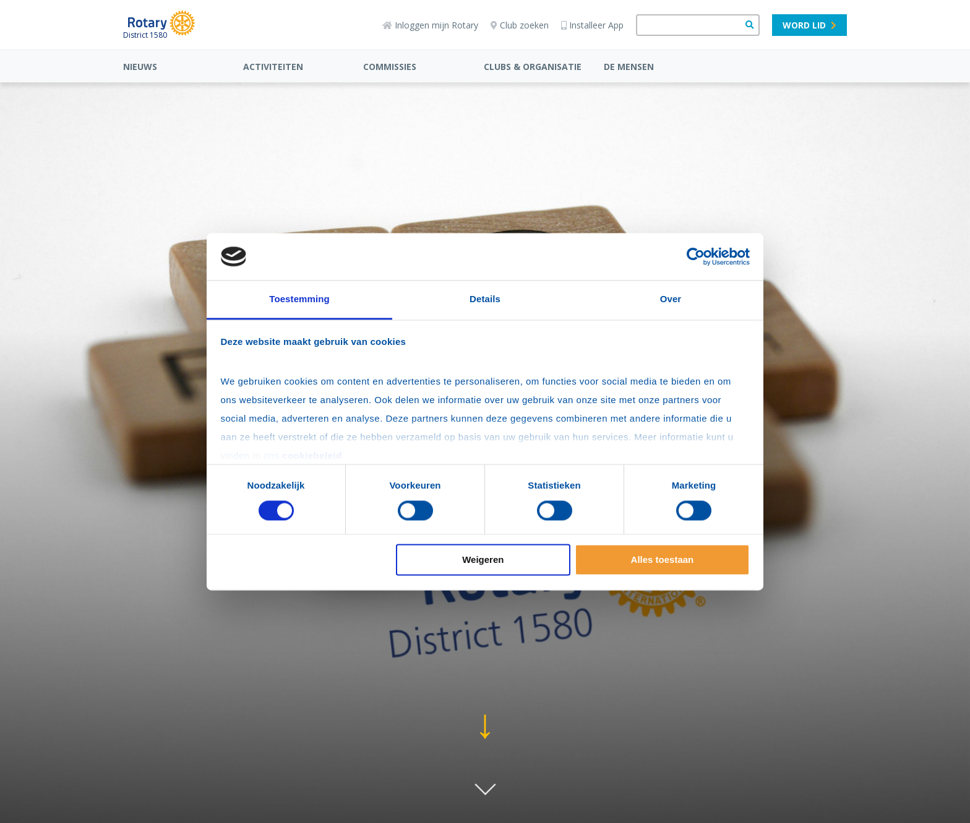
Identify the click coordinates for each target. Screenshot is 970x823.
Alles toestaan (662, 560)
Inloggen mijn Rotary (430, 25)
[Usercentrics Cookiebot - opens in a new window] (696, 256)
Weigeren (483, 560)
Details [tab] (485, 299)
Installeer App (592, 25)
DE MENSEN (629, 66)
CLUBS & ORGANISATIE (533, 66)
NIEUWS (140, 66)
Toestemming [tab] (299, 299)
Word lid (809, 25)
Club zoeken (520, 25)
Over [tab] (671, 299)
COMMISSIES (389, 66)
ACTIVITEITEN (273, 66)
